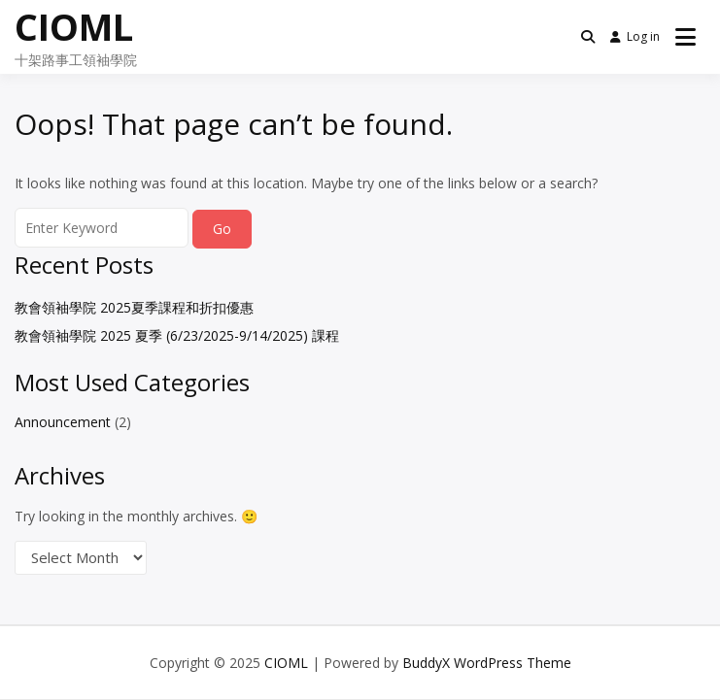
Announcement (63, 422)
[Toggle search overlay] (588, 37)
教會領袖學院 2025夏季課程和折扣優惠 (134, 307)
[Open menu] (685, 37)
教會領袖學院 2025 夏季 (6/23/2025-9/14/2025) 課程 (177, 335)
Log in (635, 36)
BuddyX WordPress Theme (486, 662)
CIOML (74, 26)
